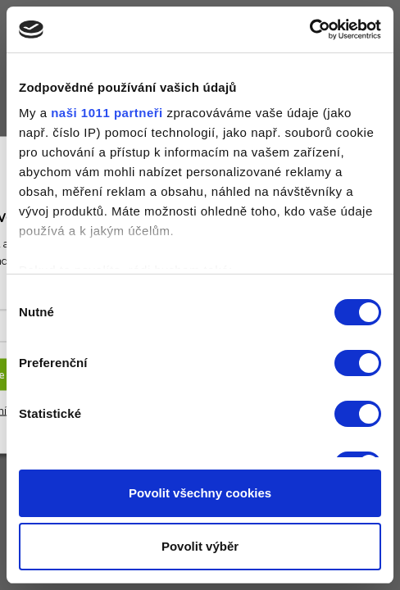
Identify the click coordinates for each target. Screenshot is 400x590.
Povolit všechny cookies (200, 493)
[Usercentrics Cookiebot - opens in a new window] (309, 29)
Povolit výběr (200, 546)
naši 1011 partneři (107, 113)
